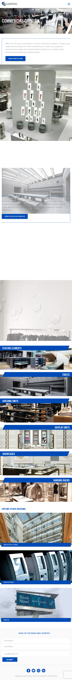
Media (6, 620)
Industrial (9, 582)
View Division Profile (15, 216)
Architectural (11, 545)
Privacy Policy (52, 676)
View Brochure (15, 59)
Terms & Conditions (40, 676)
